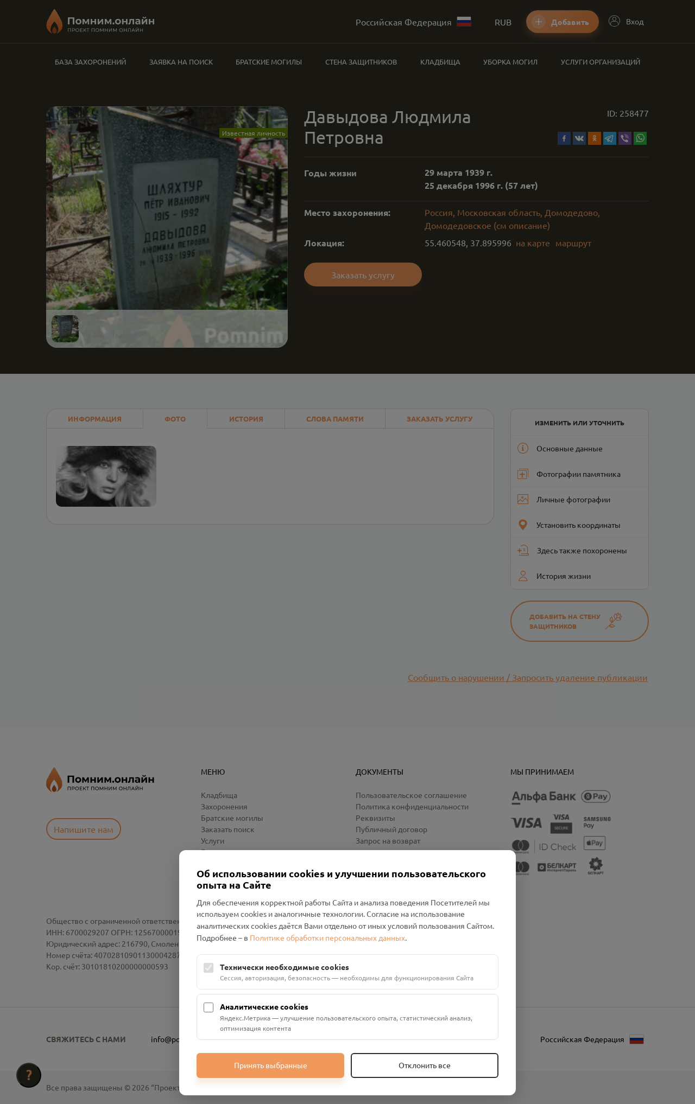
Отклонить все (425, 1065)
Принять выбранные (270, 1065)
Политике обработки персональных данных (327, 937)
